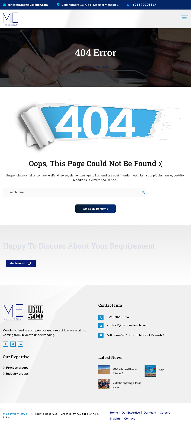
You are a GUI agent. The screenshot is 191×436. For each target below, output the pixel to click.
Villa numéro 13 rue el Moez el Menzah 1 (136, 335)
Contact (129, 418)
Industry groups (17, 373)
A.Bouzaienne (86, 413)
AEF (161, 369)
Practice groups (17, 367)
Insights (115, 418)
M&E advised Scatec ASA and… (124, 371)
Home (86, 66)
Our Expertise (131, 412)
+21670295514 (144, 4)
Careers (165, 412)
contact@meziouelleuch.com (25, 5)
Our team (149, 412)
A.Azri (7, 417)
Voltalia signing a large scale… (126, 385)
